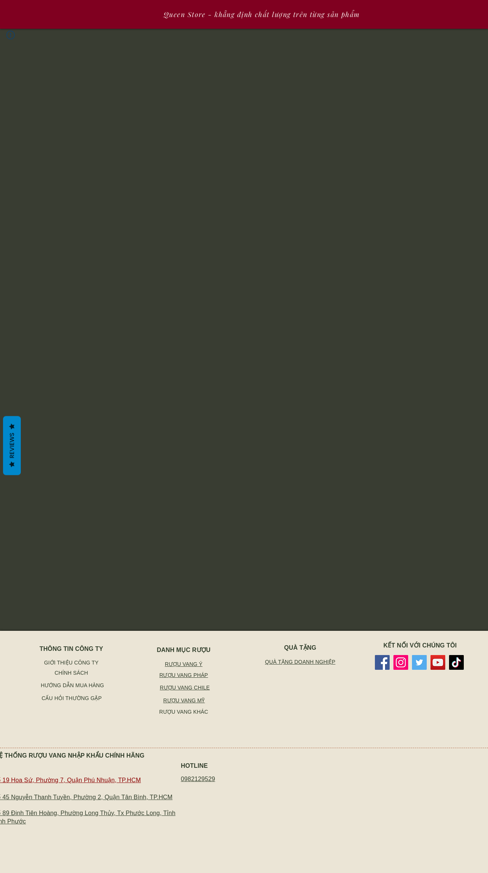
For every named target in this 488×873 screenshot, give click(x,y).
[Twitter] (419, 662)
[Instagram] (400, 662)
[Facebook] (382, 662)
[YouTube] (437, 662)
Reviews (12, 445)
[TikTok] (456, 662)
